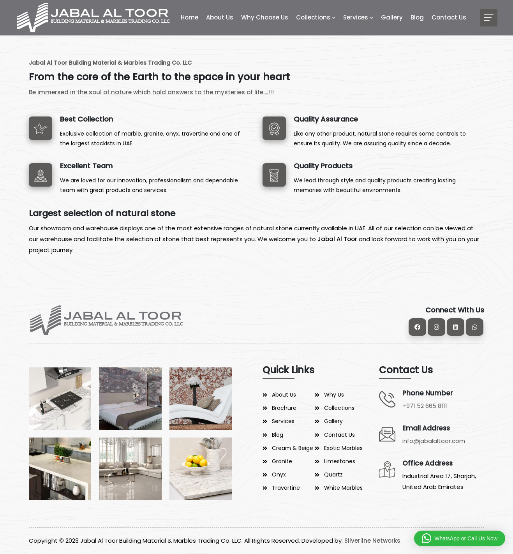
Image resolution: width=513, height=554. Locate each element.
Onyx (279, 474)
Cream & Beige (292, 448)
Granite (282, 461)
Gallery (392, 17)
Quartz (333, 474)
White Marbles (343, 487)
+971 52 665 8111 (424, 406)
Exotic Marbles (343, 448)
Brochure (284, 407)
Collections (313, 17)
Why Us (334, 394)
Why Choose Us (264, 17)
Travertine (286, 487)
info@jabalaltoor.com (433, 441)
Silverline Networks (372, 540)
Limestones (339, 461)
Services (355, 17)
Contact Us (449, 17)
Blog (417, 17)
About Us (219, 17)
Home (189, 17)
